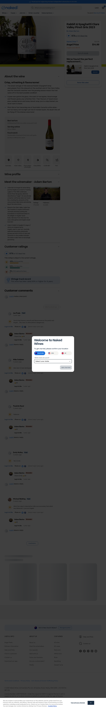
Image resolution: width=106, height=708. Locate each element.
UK (64, 353)
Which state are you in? (42, 358)
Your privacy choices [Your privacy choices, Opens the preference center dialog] (78, 703)
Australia (39, 353)
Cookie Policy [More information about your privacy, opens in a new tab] (52, 706)
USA (51, 353)
